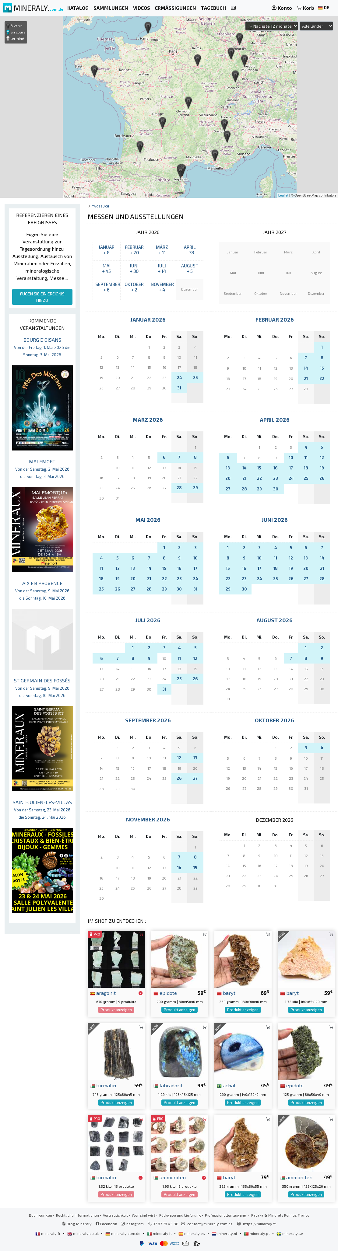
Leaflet (283, 195)
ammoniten (169, 1177)
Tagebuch (100, 206)
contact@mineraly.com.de (210, 1223)
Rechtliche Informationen (77, 1215)
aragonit (103, 993)
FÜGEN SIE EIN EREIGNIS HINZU (42, 297)
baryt (226, 993)
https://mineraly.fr (259, 1223)
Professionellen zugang (226, 1215)
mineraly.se (289, 1233)
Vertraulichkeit (115, 1215)
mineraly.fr (48, 1233)
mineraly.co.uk (83, 1233)
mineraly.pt (257, 1233)
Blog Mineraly (77, 1223)
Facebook (106, 1223)
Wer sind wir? (143, 1215)
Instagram (132, 1223)
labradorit (168, 1085)
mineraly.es (192, 1233)
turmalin (103, 1085)
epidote (165, 993)
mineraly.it (160, 1233)
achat (226, 1085)
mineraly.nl (225, 1233)
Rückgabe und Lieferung (180, 1215)
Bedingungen (40, 1215)
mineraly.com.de (123, 1233)
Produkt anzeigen (116, 1009)
